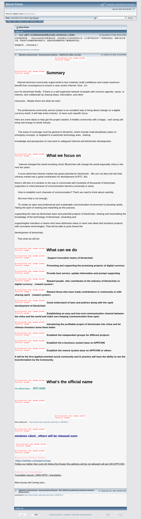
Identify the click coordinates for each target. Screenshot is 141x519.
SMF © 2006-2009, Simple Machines (79, 515)
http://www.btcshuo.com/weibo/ (27, 50)
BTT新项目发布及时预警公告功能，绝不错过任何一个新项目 (52, 35)
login (26, 14)
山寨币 (26, 35)
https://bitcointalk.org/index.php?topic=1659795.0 (43, 495)
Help (14, 21)
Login (27, 21)
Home (9, 21)
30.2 (31, 18)
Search (20, 21)
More (40, 21)
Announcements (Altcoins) (48, 54)
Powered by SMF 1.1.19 (57, 515)
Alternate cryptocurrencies (28, 54)
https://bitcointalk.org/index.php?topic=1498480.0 (48, 422)
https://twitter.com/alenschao (33, 460)
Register (33, 21)
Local (21, 35)
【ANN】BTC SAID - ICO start (70, 54)
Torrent (35, 18)
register (32, 14)
